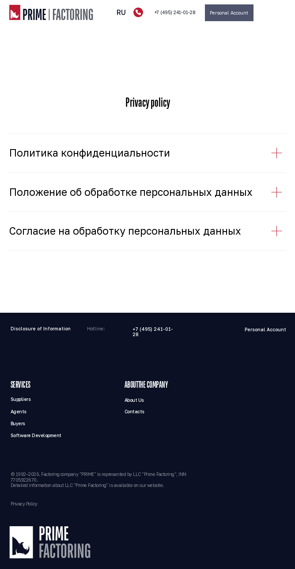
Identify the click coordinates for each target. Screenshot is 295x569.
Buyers (18, 423)
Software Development (36, 435)
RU (121, 12)
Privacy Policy (24, 503)
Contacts (134, 411)
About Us (134, 400)
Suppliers (20, 399)
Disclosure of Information (41, 328)
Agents (18, 411)
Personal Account (265, 329)
